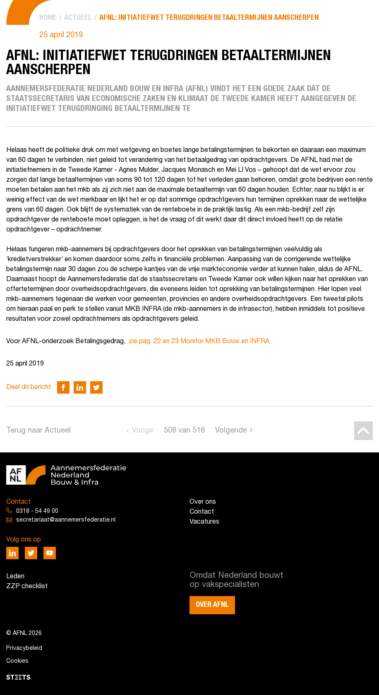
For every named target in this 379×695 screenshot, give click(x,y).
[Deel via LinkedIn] (80, 387)
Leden (15, 577)
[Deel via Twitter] (96, 387)
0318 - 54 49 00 (37, 511)
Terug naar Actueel (38, 430)
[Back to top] (363, 430)
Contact (202, 512)
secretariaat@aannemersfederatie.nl (65, 520)
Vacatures (204, 522)
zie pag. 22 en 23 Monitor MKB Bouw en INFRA (199, 341)
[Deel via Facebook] (63, 387)
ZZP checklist (27, 586)
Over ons (203, 502)
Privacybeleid (24, 648)
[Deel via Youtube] (49, 553)
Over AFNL (212, 604)
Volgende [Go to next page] (231, 430)
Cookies (17, 661)
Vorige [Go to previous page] (143, 430)
